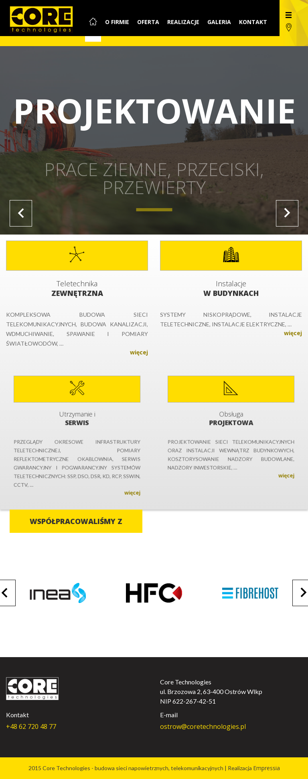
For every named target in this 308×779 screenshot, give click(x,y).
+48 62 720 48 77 (31, 726)
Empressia (266, 768)
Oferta (148, 22)
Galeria (219, 22)
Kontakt (253, 22)
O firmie (117, 22)
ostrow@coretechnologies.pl (203, 726)
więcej (136, 349)
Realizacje (183, 22)
